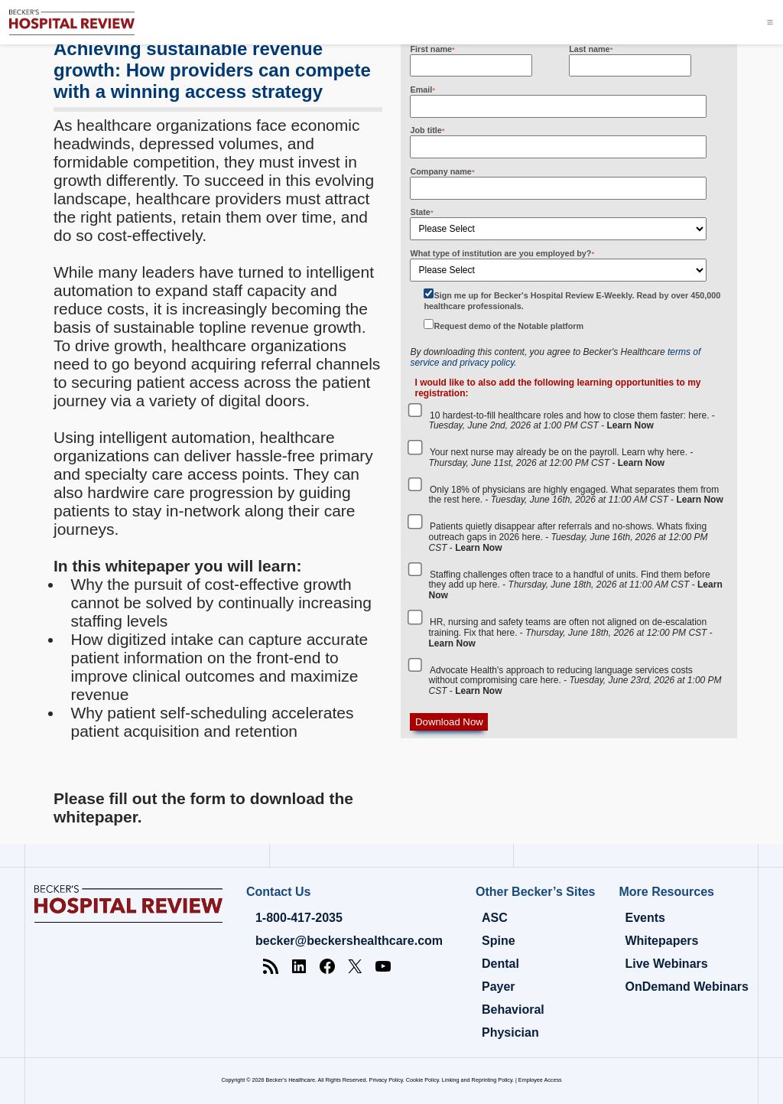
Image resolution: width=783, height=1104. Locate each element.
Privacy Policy (386, 1079)
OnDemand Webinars (687, 986)
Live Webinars (666, 963)
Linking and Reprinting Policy (477, 1079)
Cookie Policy (422, 1079)
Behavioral (513, 1009)
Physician (510, 1032)
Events (644, 917)
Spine (498, 940)
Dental (500, 963)
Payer (498, 986)
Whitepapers (661, 940)
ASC (495, 917)
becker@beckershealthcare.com (349, 940)
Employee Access (540, 1079)
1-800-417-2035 (299, 917)
